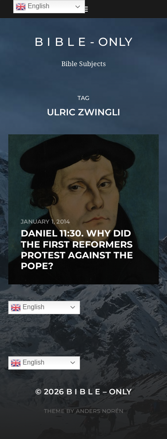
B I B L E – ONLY (99, 391)
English (27, 308)
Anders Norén (99, 411)
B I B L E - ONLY (83, 42)
